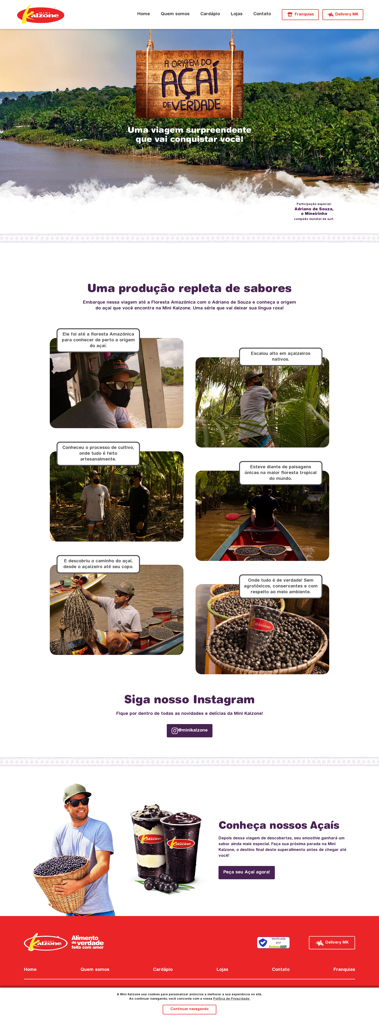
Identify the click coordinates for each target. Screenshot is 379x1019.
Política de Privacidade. (231, 998)
